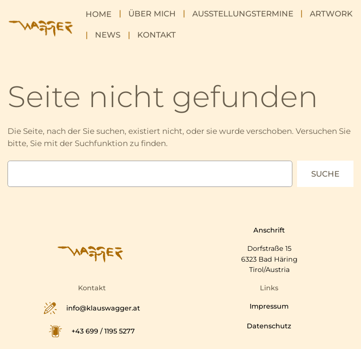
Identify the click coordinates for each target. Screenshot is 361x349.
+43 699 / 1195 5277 (103, 331)
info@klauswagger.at (103, 308)
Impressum (269, 306)
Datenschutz (269, 326)
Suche (325, 173)
